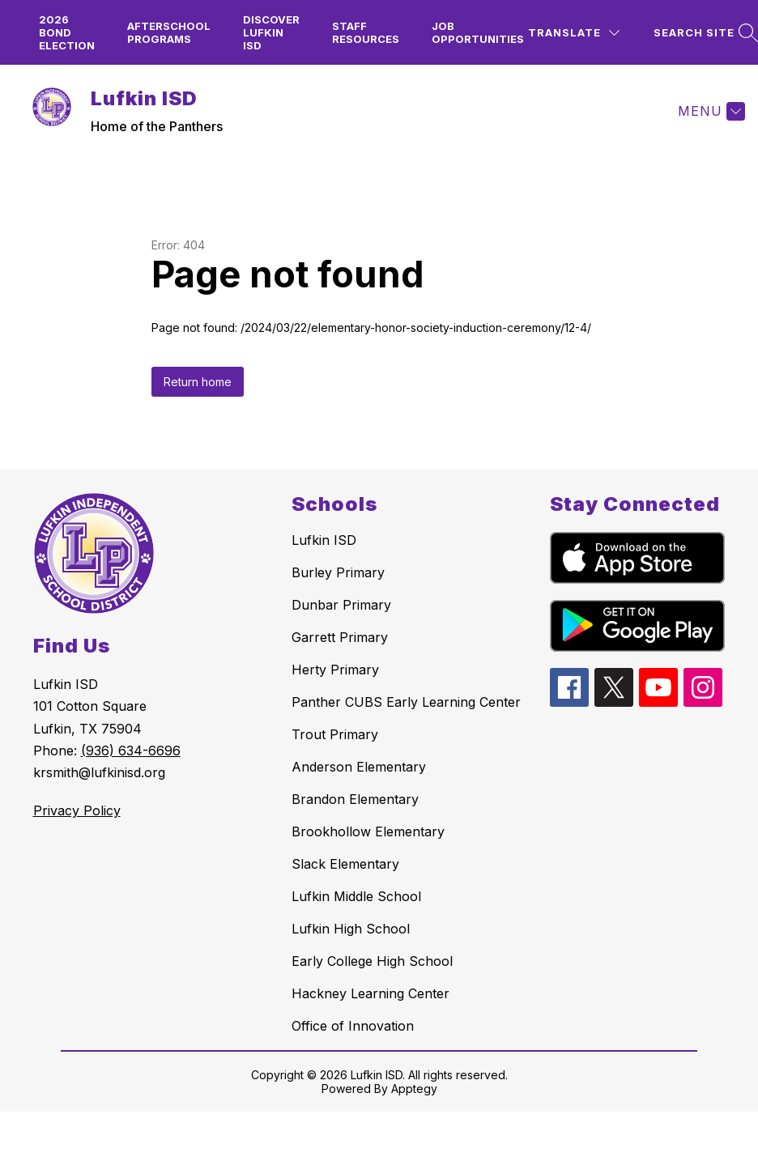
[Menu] (709, 111)
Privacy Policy (77, 810)
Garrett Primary (340, 637)
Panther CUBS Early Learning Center (406, 702)
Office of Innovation (353, 1026)
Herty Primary (335, 669)
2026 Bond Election (67, 32)
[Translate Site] (574, 33)
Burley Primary (338, 572)
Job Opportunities (478, 32)
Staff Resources (365, 32)
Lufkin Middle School (356, 896)
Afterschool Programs (169, 32)
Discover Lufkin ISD (271, 32)
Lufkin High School (351, 929)
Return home (198, 382)
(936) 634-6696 (131, 750)
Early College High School (372, 961)
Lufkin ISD (324, 540)
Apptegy (414, 1088)
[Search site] (703, 33)
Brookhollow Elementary (368, 831)
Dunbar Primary (341, 605)
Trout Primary (335, 734)
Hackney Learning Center (370, 993)
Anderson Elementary (359, 767)
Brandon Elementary (355, 799)
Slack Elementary (345, 864)
